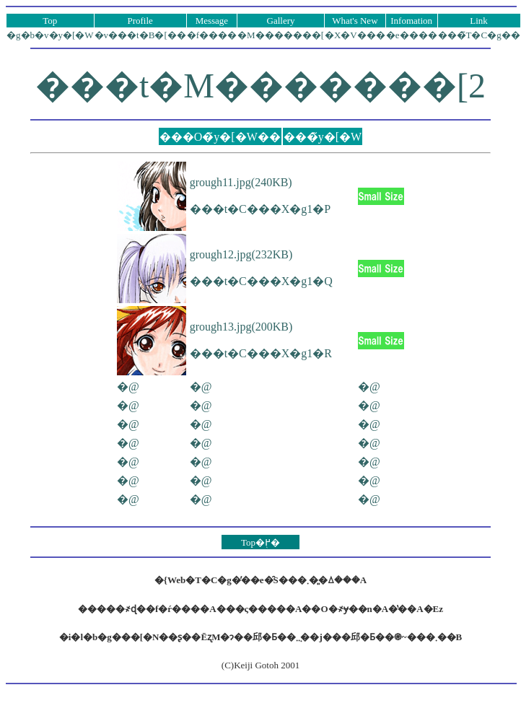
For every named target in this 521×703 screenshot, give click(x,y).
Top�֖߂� (260, 542)
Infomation (411, 20)
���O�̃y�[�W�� (220, 137)
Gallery (281, 20)
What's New (354, 20)
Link (479, 20)
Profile (139, 20)
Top (50, 20)
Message (212, 20)
